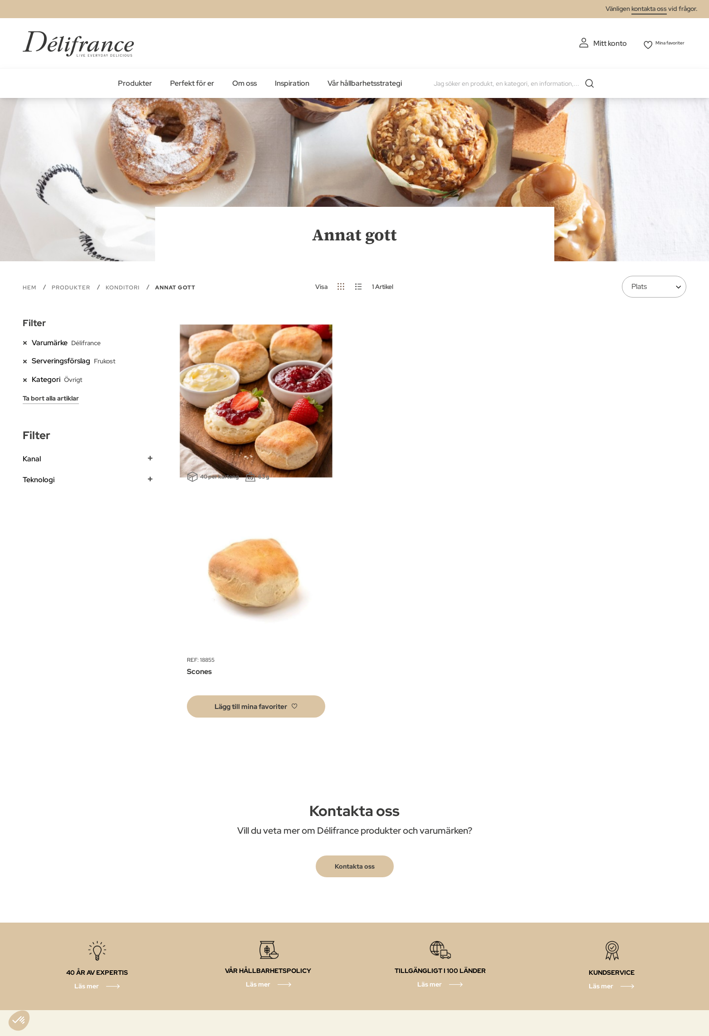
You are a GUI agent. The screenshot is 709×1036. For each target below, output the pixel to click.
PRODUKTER (72, 285)
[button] (256, 544)
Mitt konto (591, 43)
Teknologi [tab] (38, 478)
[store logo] (78, 41)
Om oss (244, 81)
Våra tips (311, 951)
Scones (199, 508)
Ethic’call (208, 935)
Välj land (207, 951)
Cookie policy (216, 919)
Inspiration (292, 81)
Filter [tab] (34, 321)
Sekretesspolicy (323, 903)
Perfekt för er (192, 81)
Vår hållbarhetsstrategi (365, 81)
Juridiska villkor (322, 919)
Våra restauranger (224, 967)
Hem (30, 285)
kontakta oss (649, 9)
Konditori (124, 285)
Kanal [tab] (32, 457)
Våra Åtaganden (324, 935)
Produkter (135, 81)
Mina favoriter (663, 43)
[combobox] (514, 82)
